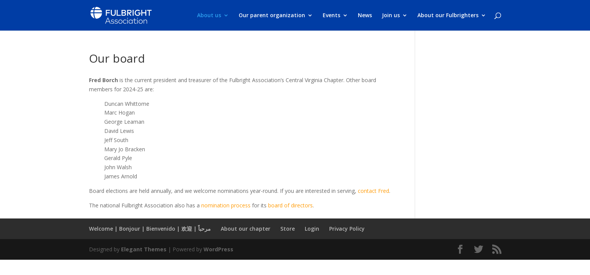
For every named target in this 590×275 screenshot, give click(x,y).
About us (209, 16)
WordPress (218, 249)
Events (331, 16)
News (365, 16)
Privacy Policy (347, 228)
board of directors (290, 205)
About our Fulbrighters (447, 16)
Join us (391, 16)
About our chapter (245, 228)
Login (312, 228)
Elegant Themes (143, 249)
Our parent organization (272, 16)
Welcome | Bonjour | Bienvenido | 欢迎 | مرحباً (150, 228)
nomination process (226, 205)
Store (287, 228)
